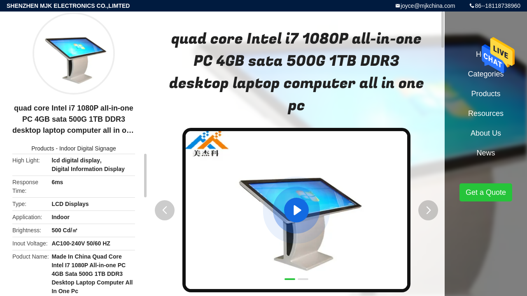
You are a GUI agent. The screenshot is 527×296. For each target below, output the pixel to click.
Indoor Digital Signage (87, 148)
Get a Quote (486, 192)
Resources (486, 113)
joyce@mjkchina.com (428, 5)
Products (42, 148)
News (485, 153)
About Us (486, 133)
